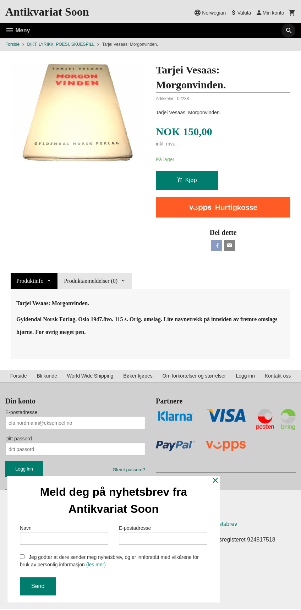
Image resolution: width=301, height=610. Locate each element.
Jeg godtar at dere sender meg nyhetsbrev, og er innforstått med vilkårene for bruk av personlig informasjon (109, 560)
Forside (12, 44)
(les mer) (96, 564)
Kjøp (187, 180)
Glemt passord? (129, 470)
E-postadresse (21, 413)
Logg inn (245, 376)
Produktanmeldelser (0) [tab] (90, 282)
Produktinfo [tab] (29, 282)
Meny (17, 30)
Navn (64, 535)
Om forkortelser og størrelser (194, 376)
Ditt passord (18, 439)
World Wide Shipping (90, 376)
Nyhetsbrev (223, 525)
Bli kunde (47, 376)
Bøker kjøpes (137, 376)
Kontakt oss (278, 376)
